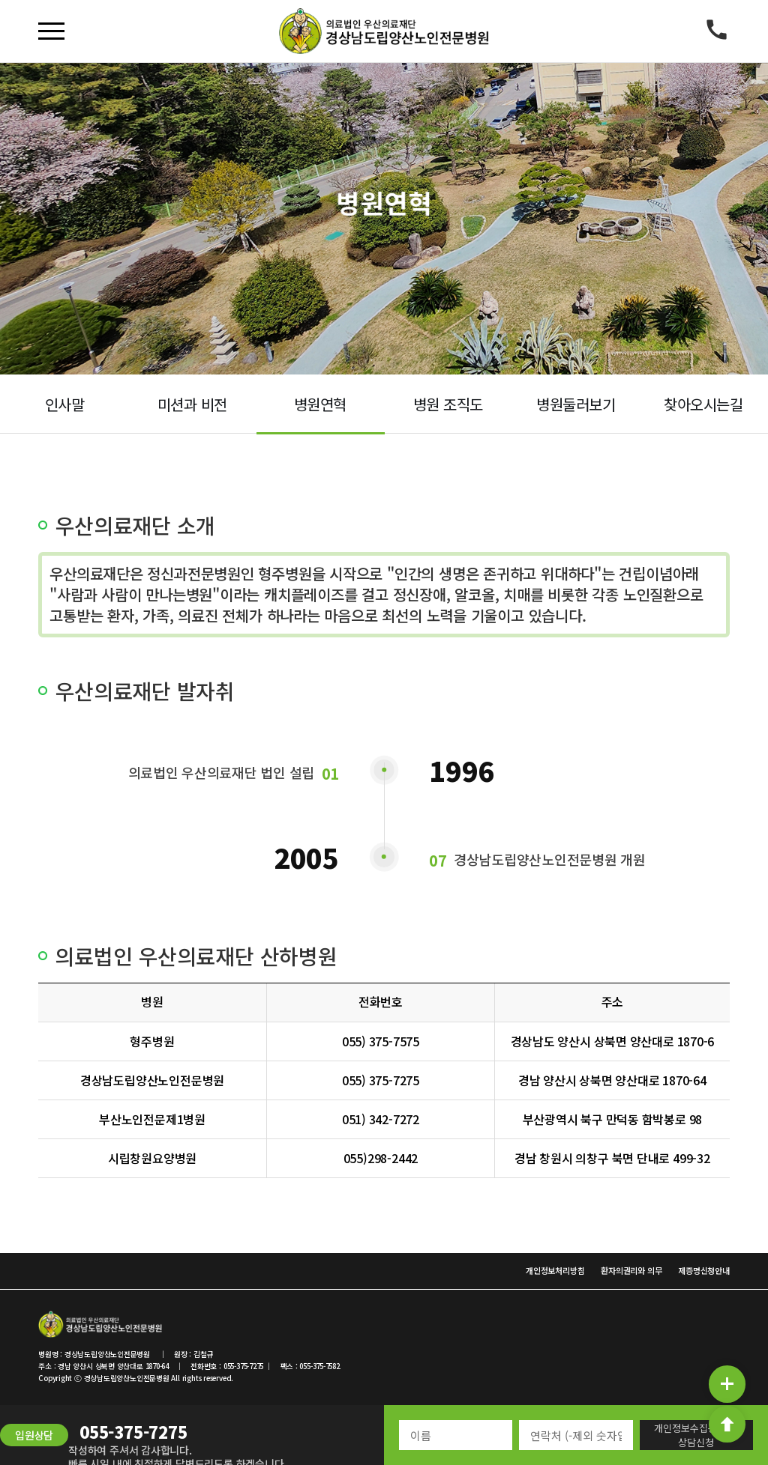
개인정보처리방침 (555, 1270)
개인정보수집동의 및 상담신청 (696, 1435)
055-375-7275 (133, 1431)
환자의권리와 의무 (631, 1270)
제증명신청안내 (703, 1270)
